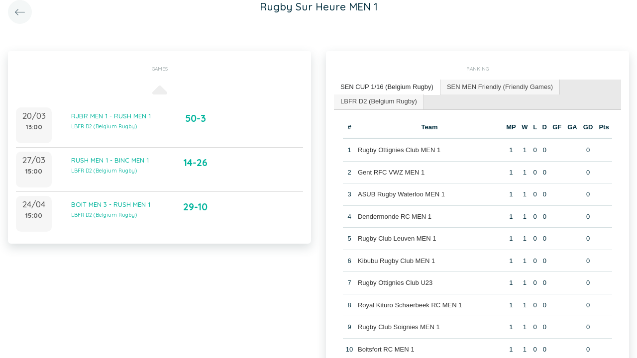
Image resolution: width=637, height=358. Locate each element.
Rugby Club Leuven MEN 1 (397, 238)
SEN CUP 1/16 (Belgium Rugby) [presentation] (386, 86)
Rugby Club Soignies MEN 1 (399, 327)
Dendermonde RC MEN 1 (394, 216)
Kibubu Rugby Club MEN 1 (396, 261)
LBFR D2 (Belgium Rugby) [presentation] (378, 101)
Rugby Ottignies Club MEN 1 (399, 150)
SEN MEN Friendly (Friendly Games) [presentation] (500, 86)
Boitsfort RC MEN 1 (386, 349)
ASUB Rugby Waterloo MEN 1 (401, 194)
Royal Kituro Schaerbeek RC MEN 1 (410, 305)
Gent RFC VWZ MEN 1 (391, 172)
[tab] (387, 87)
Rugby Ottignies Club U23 (395, 282)
